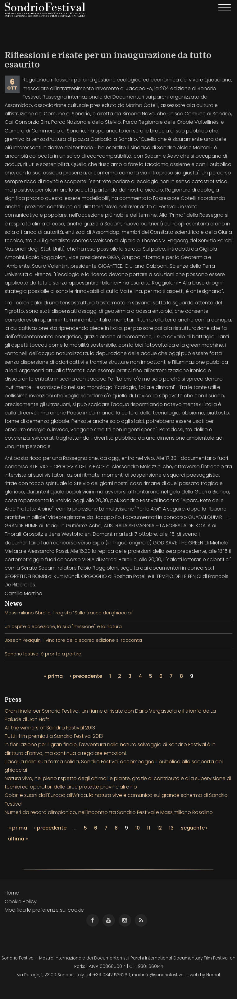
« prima (53, 676)
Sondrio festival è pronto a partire (43, 654)
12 (159, 827)
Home (12, 892)
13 (171, 827)
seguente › (194, 827)
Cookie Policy (21, 901)
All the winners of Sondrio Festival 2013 (50, 727)
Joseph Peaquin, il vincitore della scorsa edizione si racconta (73, 640)
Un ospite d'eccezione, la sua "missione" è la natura (63, 626)
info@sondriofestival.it (165, 975)
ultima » (18, 838)
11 (148, 827)
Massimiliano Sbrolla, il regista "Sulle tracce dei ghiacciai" (69, 613)
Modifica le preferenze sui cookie (44, 909)
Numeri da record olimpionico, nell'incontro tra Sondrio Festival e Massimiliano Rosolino (109, 812)
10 (137, 827)
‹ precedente (86, 676)
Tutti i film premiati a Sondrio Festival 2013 (54, 736)
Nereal (213, 975)
